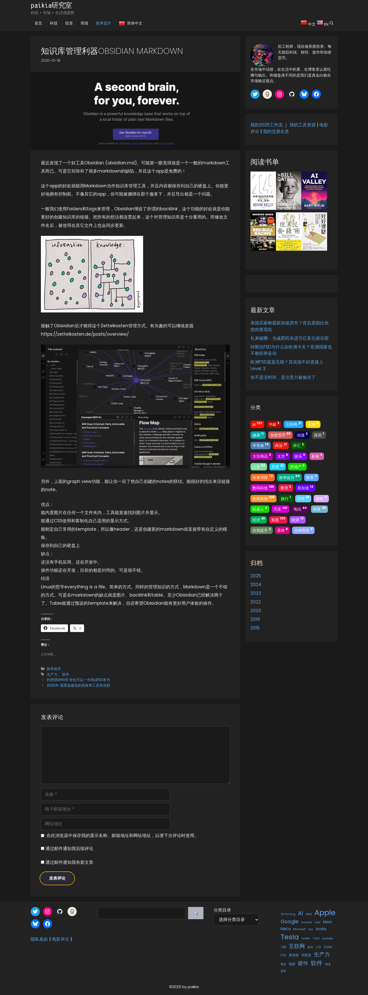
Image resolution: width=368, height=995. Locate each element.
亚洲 (313, 424)
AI (257, 424)
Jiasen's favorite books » (308, 262)
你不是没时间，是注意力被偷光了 (283, 377)
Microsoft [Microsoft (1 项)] (299, 929)
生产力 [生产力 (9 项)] (322, 954)
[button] (332, 23)
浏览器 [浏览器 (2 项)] (306, 955)
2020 (255, 611)
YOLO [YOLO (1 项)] (316, 938)
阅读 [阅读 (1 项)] (328, 964)
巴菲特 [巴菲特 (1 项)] (328, 947)
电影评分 (60, 939)
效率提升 (103, 23)
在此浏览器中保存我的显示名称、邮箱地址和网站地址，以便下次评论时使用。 (123, 835)
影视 (317, 456)
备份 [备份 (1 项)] (310, 947)
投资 (69, 23)
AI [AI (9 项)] (300, 913)
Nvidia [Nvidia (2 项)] (321, 929)
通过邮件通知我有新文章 (69, 862)
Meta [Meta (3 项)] (286, 928)
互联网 (293, 424)
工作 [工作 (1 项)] (318, 947)
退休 (282, 530)
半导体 (260, 445)
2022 (255, 602)
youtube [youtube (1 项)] (327, 938)
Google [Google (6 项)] (289, 921)
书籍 (274, 424)
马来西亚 (303, 530)
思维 (277, 466)
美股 (278, 519)
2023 (255, 593)
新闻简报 (263, 498)
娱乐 (299, 456)
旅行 (286, 498)
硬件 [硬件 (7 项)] (303, 963)
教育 (311, 477)
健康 (258, 435)
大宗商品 (261, 456)
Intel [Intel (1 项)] (317, 922)
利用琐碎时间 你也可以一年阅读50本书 (78, 679)
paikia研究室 (51, 5)
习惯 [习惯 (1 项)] (283, 947)
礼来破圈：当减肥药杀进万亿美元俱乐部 (289, 338)
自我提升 (261, 530)
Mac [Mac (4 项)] (327, 922)
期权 (321, 498)
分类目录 (222, 910)
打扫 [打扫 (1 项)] (283, 955)
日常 (303, 498)
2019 (255, 619)
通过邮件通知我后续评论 (69, 848)
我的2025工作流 (266, 125)
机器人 (259, 509)
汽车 (280, 509)
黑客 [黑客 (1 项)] (283, 971)
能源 (298, 519)
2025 (255, 576)
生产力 (52, 674)
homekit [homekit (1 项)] (306, 922)
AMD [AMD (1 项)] (309, 914)
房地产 (297, 466)
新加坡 (305, 488)
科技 (53, 23)
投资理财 (262, 477)
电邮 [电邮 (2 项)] (292, 964)
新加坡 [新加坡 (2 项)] (294, 955)
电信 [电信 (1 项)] (283, 964)
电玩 (300, 509)
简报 (84, 23)
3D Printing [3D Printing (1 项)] (288, 914)
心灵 (258, 466)
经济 (258, 519)
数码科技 (263, 488)
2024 (255, 584)
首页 (38, 23)
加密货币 (280, 435)
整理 (285, 488)
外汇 (298, 445)
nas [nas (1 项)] (310, 929)
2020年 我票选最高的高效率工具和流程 (78, 685)
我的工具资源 (303, 125)
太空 (282, 456)
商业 (281, 445)
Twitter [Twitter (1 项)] (305, 938)
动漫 (302, 435)
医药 (319, 435)
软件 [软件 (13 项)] (317, 963)
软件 (65, 674)
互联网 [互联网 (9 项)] (297, 946)
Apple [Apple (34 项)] (325, 912)
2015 (255, 628)
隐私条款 (39, 939)
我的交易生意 (276, 131)
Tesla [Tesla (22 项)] (290, 937)
